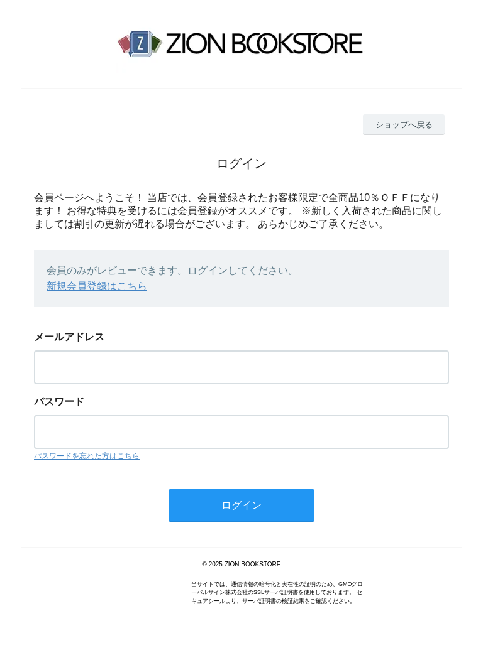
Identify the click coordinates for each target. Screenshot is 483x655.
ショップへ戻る (404, 124)
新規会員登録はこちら (97, 286)
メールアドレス (69, 337)
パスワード (59, 401)
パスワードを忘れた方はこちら (87, 456)
